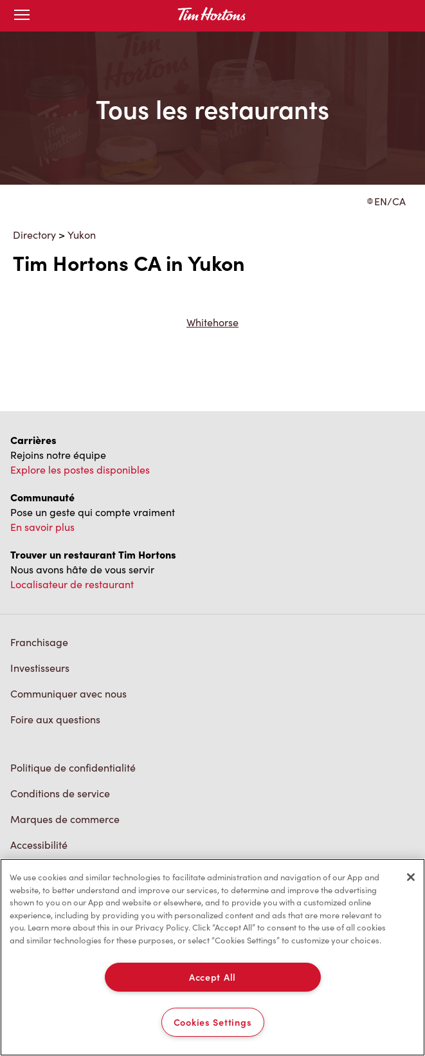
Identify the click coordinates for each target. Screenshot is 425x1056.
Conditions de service (60, 793)
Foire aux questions (55, 719)
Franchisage (39, 642)
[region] (212, 957)
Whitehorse (212, 322)
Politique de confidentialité (73, 767)
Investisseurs (39, 667)
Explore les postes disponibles (80, 469)
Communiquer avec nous (68, 693)
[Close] (411, 877)
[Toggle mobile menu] (21, 15)
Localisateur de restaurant (72, 584)
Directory (34, 234)
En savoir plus (42, 526)
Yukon (82, 234)
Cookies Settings (213, 1021)
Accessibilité (39, 844)
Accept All (212, 976)
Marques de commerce (65, 819)
